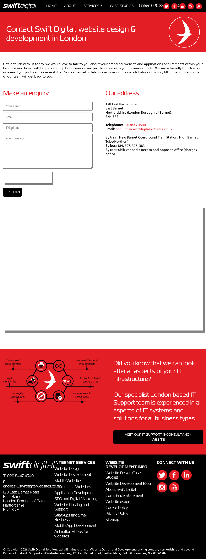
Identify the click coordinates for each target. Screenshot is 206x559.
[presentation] (27, 176)
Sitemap (112, 520)
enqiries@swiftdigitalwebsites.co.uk (32, 486)
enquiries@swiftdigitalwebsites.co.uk (143, 129)
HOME (51, 5)
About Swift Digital (120, 490)
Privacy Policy (116, 514)
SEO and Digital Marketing (75, 499)
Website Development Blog (128, 484)
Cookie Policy (116, 508)
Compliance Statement (124, 496)
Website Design (67, 469)
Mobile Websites (68, 481)
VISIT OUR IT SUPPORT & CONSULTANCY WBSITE (158, 437)
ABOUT (70, 5)
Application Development (75, 493)
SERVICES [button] (91, 5)
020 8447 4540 (135, 125)
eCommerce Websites (72, 487)
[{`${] (167, 8)
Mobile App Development (75, 526)
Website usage (117, 502)
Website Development (72, 475)
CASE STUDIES (122, 5)
